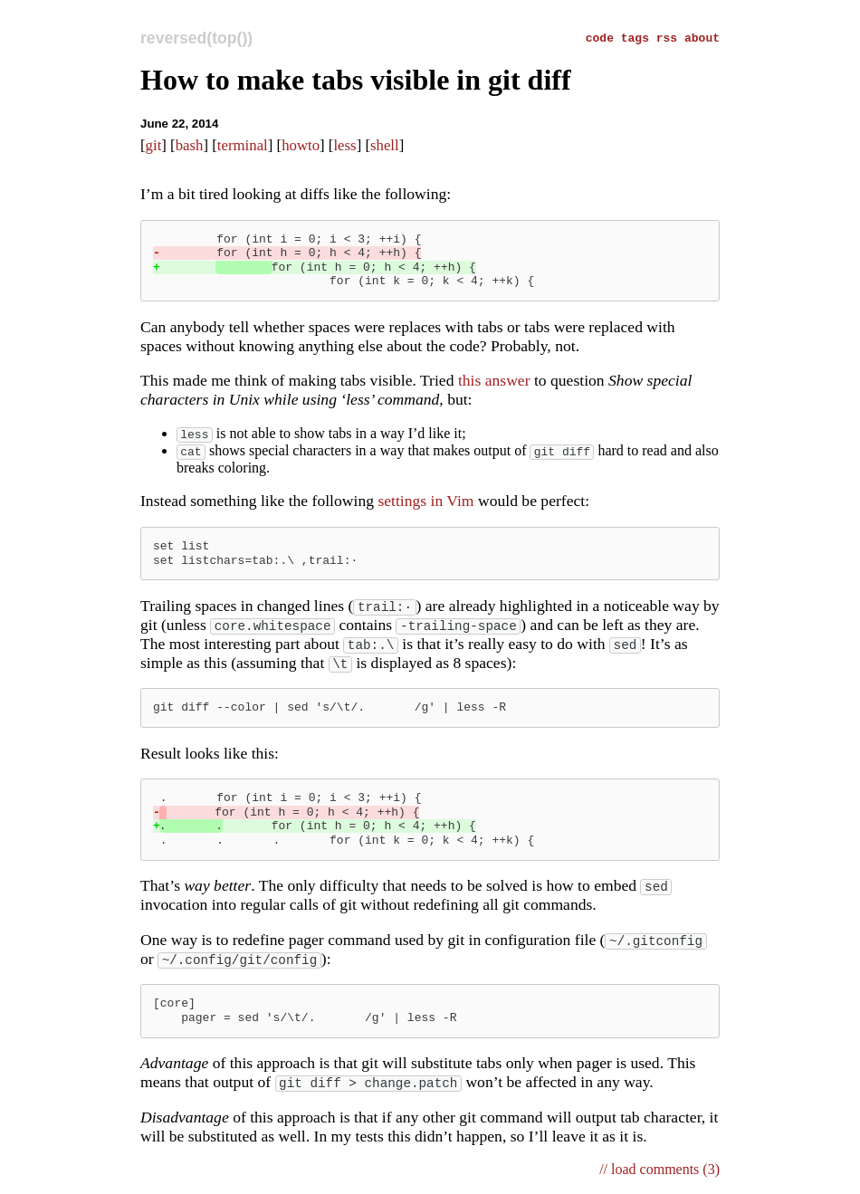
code (603, 37)
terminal (242, 145)
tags (638, 37)
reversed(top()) (196, 38)
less (344, 145)
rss (670, 37)
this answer (494, 380)
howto (301, 145)
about (702, 37)
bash (190, 145)
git (154, 145)
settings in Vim (425, 502)
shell (384, 145)
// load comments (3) (659, 1171)
